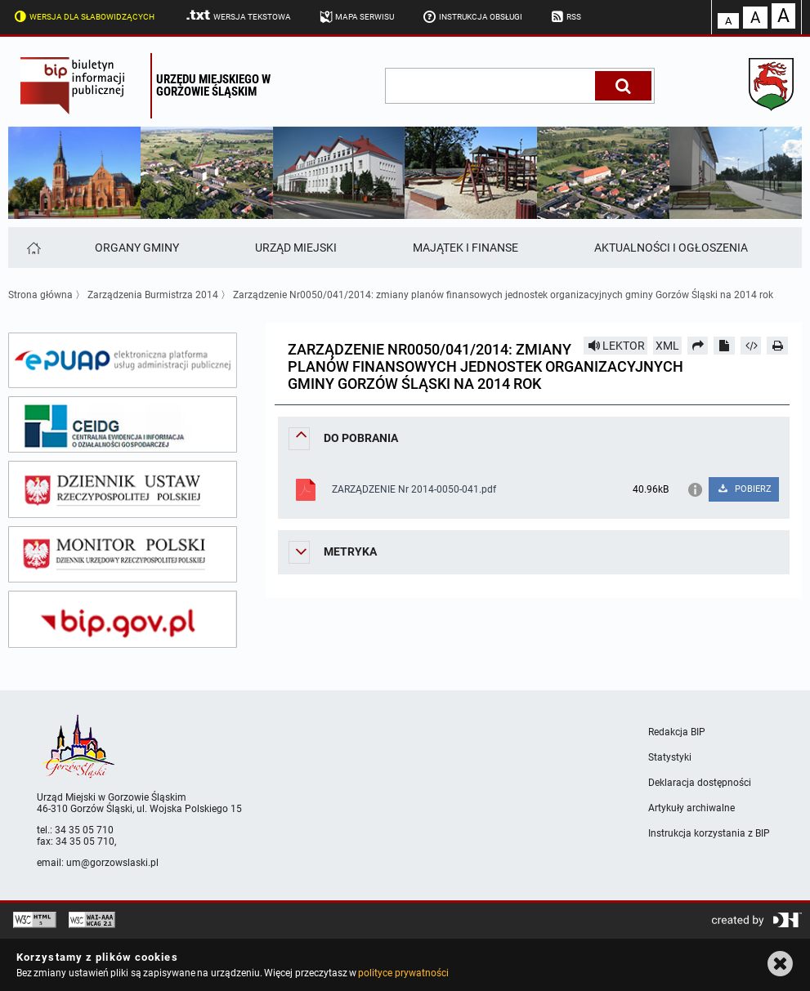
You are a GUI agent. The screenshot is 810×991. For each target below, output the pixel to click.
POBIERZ (743, 489)
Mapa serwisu (355, 15)
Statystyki (669, 757)
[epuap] (122, 360)
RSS (564, 15)
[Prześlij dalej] (698, 346)
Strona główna (40, 295)
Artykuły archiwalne (691, 808)
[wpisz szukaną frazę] (491, 85)
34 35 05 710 (84, 830)
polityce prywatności (403, 973)
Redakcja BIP (676, 732)
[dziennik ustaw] (122, 489)
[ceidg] (122, 424)
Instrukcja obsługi (470, 15)
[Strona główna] (32, 247)
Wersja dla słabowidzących (82, 15)
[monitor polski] (122, 554)
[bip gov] (122, 619)
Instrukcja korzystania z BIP (709, 833)
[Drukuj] (777, 346)
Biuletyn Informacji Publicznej (81, 85)
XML (667, 345)
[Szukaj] (623, 85)
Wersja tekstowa (237, 15)
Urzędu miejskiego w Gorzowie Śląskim (213, 85)
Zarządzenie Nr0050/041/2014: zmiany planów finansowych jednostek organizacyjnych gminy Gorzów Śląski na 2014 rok (503, 295)
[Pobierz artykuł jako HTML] (751, 346)
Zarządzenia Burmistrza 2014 (152, 295)
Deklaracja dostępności (699, 782)
